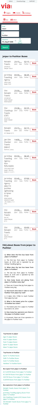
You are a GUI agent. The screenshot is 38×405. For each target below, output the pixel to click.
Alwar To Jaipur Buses (10, 347)
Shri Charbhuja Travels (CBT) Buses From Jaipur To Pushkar (16, 398)
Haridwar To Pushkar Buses (12, 363)
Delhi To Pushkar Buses (11, 358)
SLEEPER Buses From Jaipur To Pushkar (16, 380)
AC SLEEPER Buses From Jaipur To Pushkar (17, 372)
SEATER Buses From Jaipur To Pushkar (16, 377)
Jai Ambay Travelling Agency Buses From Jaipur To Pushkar (16, 394)
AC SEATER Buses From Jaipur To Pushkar (17, 374)
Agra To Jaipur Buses (10, 337)
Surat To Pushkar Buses (11, 361)
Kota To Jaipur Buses (10, 339)
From (3, 26)
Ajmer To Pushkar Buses (11, 356)
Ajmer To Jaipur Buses (10, 345)
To (3, 33)
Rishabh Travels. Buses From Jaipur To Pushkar (15, 389)
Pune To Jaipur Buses (10, 342)
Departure (5, 39)
